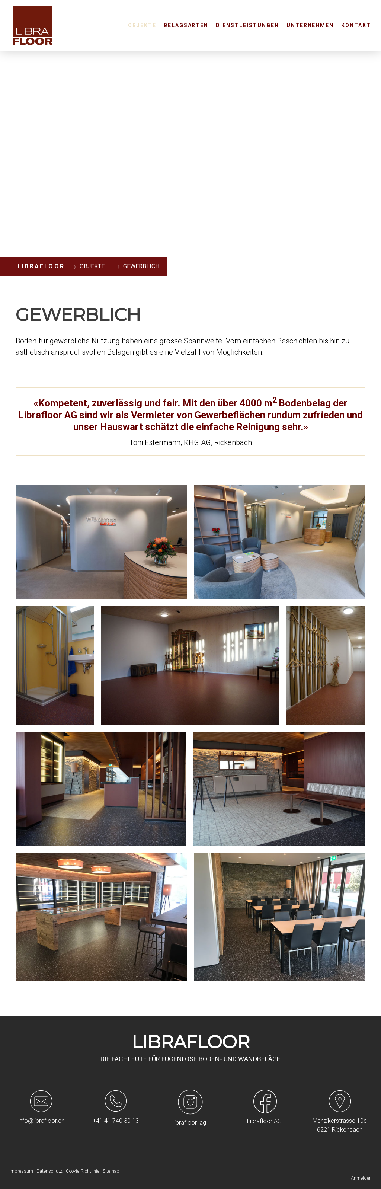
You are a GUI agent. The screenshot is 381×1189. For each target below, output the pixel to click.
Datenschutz (49, 1171)
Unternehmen (310, 25)
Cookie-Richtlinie (82, 1171)
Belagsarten (186, 25)
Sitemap (111, 1171)
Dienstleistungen (247, 25)
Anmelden (361, 1178)
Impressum (21, 1171)
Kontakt (356, 25)
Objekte (142, 25)
